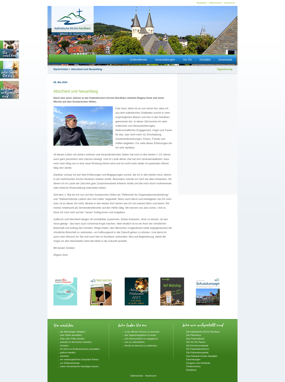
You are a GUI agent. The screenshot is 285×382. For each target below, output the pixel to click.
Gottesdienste (138, 59)
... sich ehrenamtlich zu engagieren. (140, 338)
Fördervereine (193, 366)
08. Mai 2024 (60, 82)
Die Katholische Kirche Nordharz (203, 331)
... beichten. (63, 356)
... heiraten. (63, 345)
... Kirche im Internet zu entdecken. (140, 345)
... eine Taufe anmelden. (70, 335)
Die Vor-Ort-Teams (195, 342)
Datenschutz (215, 2)
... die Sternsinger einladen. (72, 331)
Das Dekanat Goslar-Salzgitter (202, 356)
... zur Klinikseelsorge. (69, 363)
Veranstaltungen (165, 59)
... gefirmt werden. (67, 352)
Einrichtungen (193, 359)
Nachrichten (60, 69)
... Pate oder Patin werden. (71, 338)
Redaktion (202, 2)
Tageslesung (224, 69)
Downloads (225, 59)
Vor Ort (187, 59)
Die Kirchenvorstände (197, 345)
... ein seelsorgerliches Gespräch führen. (78, 359)
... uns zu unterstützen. (133, 342)
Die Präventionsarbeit (197, 352)
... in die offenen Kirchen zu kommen (141, 331)
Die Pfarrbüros (193, 335)
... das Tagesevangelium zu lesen (139, 335)
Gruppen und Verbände (198, 363)
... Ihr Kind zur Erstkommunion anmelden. (79, 349)
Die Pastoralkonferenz (197, 349)
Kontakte (205, 59)
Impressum (229, 2)
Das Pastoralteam (195, 338)
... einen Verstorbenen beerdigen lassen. (78, 366)
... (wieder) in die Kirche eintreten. (75, 342)
